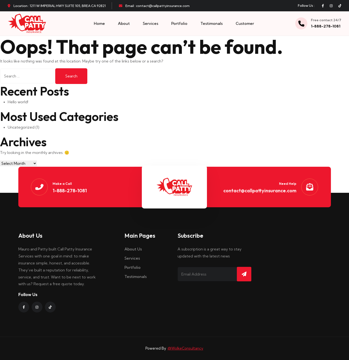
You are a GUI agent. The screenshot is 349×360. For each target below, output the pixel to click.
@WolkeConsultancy (185, 348)
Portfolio (179, 23)
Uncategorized (21, 127)
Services (150, 23)
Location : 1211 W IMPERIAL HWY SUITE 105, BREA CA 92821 (57, 6)
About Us (133, 249)
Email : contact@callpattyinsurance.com (154, 6)
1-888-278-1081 (325, 26)
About (124, 23)
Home (99, 23)
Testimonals (211, 23)
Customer (245, 23)
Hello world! (18, 101)
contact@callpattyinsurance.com (259, 190)
